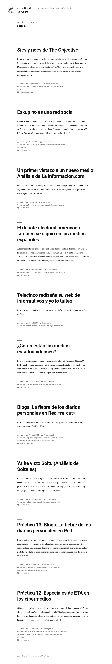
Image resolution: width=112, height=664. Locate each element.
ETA (57, 632)
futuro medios (40, 384)
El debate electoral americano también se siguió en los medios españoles (51, 234)
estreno (28, 86)
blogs (36, 438)
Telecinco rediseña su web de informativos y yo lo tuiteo (48, 298)
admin (22, 84)
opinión (52, 438)
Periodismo (60, 438)
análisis (22, 86)
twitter (62, 272)
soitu (59, 384)
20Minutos (23, 632)
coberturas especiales (33, 272)
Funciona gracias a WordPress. (38, 656)
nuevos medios (44, 86)
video (53, 441)
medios (57, 272)
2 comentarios (25, 150)
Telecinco (41, 326)
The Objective (54, 86)
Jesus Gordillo (24, 8)
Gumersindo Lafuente (53, 145)
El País (53, 632)
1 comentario (24, 275)
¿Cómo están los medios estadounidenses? (43, 348)
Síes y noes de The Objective (47, 50)
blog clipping (30, 384)
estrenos (35, 86)
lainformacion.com (32, 205)
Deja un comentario (26, 92)
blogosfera (29, 438)
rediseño (35, 326)
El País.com (30, 145)
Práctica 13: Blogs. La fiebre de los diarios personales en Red (54, 528)
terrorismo (20, 637)
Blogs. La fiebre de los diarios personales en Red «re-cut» (48, 410)
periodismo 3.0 (22, 634)
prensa (54, 384)
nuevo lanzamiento (46, 205)
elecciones (50, 272)
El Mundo (46, 632)
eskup (37, 145)
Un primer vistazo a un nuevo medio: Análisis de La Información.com (56, 173)
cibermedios (38, 632)
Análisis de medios (52, 84)
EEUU (44, 272)
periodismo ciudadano (25, 441)
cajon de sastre (46, 202)
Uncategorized (52, 269)
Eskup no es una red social (45, 112)
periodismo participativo (41, 441)
